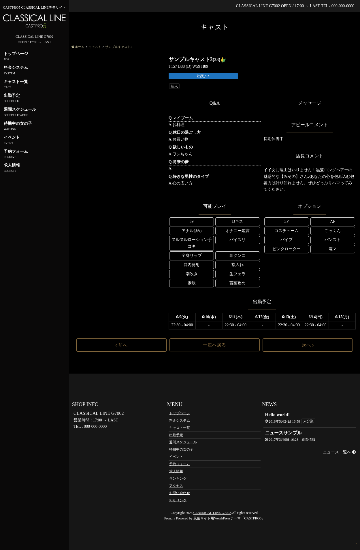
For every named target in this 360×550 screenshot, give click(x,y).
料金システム (179, 420)
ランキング (177, 478)
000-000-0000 (95, 426)
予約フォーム (179, 464)
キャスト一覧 (179, 427)
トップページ (179, 413)
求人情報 (176, 471)
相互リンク (177, 500)
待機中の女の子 (181, 449)
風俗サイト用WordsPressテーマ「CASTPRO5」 (229, 518)
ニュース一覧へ (339, 452)
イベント (176, 457)
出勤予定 (176, 435)
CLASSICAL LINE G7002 (212, 513)
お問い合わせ (179, 493)
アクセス (176, 486)
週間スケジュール (183, 442)
